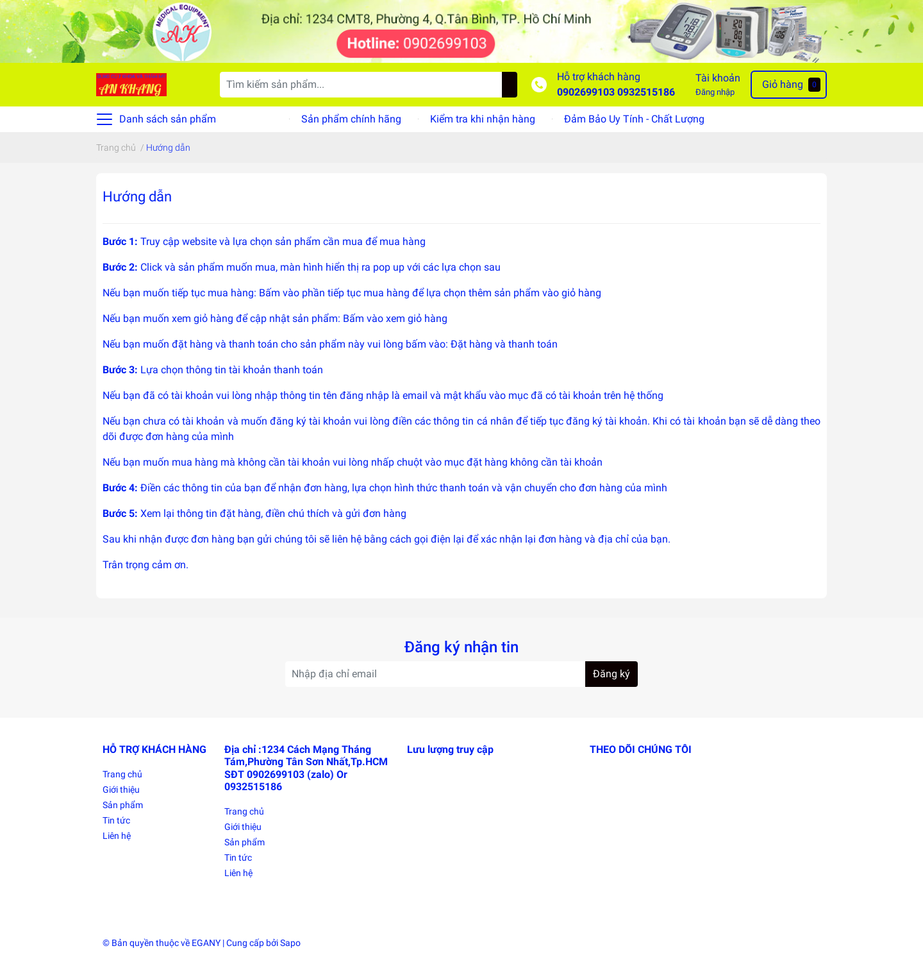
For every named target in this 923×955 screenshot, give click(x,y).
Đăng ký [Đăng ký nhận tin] (611, 674)
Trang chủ (122, 774)
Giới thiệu (121, 789)
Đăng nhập (715, 92)
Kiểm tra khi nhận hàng (482, 119)
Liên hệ (117, 836)
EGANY (206, 943)
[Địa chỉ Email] (461, 674)
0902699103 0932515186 (616, 92)
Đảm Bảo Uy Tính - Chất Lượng (634, 119)
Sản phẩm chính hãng (351, 119)
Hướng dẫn (137, 196)
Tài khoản (717, 78)
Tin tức (116, 820)
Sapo (290, 943)
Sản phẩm (123, 805)
